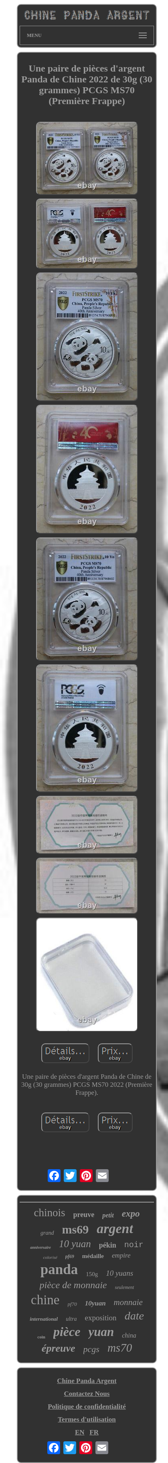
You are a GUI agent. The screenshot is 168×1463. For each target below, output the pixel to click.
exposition (100, 1317)
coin (41, 1336)
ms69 (75, 1229)
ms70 (119, 1347)
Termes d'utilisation (86, 1419)
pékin (107, 1245)
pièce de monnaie (73, 1285)
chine (45, 1300)
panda (59, 1269)
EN (80, 1432)
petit (107, 1215)
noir (134, 1245)
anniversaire (40, 1247)
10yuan (95, 1303)
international (44, 1319)
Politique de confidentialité (87, 1406)
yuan (101, 1332)
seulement (124, 1287)
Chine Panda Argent (86, 1381)
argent (115, 1228)
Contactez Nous (87, 1393)
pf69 (69, 1256)
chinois (49, 1213)
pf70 (72, 1304)
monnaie (128, 1302)
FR (94, 1432)
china (129, 1335)
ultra (71, 1319)
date (134, 1315)
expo (131, 1214)
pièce (67, 1331)
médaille (93, 1256)
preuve (84, 1215)
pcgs (91, 1349)
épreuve (58, 1348)
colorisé (50, 1257)
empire (121, 1255)
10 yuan (75, 1243)
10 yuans (119, 1273)
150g (92, 1274)
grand (47, 1233)
